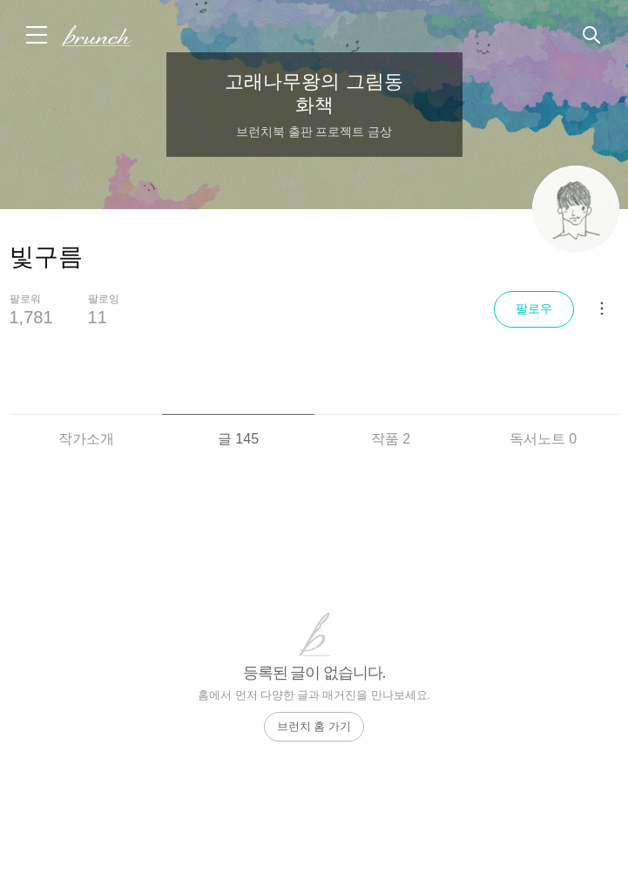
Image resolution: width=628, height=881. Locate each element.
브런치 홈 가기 (314, 726)
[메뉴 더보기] (601, 308)
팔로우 (534, 308)
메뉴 (38, 35)
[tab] (86, 428)
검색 (592, 35)
